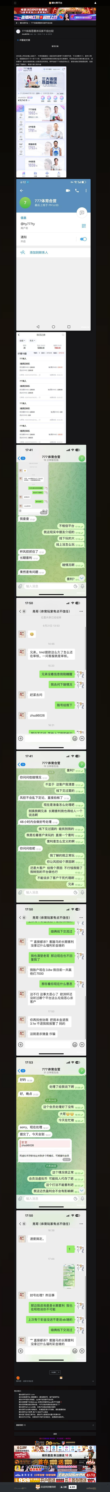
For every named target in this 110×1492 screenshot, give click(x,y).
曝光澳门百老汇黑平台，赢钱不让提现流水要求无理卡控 (40, 1414)
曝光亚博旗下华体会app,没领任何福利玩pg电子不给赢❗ (40, 1402)
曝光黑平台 (24, 23)
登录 (72, 1487)
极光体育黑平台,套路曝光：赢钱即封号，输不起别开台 (39, 1397)
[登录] (95, 3)
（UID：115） (33, 34)
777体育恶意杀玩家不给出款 (41, 23)
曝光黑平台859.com (27, 1394)
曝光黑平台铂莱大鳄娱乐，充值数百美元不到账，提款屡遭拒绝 (42, 1409)
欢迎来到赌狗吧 (45, 1487)
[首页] (16, 23)
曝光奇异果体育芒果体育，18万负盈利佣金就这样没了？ (40, 1404)
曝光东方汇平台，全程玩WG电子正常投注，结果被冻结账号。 (42, 1417)
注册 (64, 1487)
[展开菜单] (15, 3)
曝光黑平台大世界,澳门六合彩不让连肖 (33, 1412)
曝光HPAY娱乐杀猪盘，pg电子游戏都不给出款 (36, 1399)
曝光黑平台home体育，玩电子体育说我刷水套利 (37, 1407)
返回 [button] (55, 1434)
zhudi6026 (25, 34)
